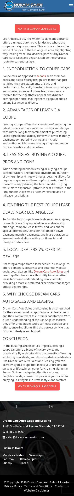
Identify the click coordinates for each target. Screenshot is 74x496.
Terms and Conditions (38, 486)
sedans (41, 76)
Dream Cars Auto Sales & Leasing (48, 482)
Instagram (51, 406)
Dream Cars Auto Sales (48, 271)
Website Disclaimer (36, 490)
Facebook (16, 406)
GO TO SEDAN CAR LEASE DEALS (37, 28)
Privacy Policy (13, 486)
